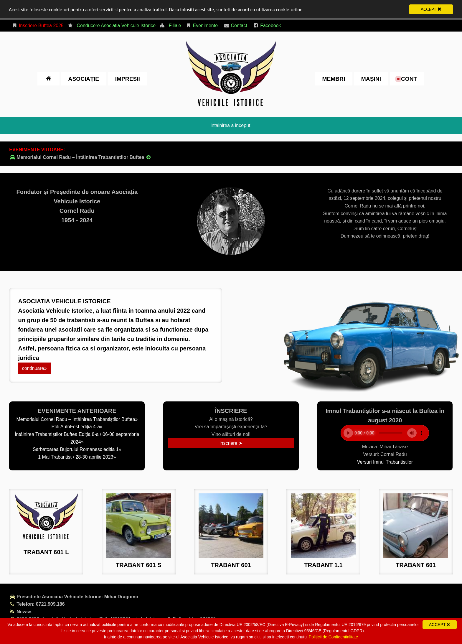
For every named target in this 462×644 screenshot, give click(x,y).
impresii (127, 78)
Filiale (175, 25)
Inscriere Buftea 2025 (37, 25)
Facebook (267, 25)
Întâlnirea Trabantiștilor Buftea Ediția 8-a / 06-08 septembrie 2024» (77, 438)
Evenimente (202, 25)
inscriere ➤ (231, 443)
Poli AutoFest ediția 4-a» (77, 426)
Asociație (83, 78)
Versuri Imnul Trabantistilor (385, 461)
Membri (333, 78)
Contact (235, 25)
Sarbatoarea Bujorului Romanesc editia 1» (77, 449)
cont (407, 78)
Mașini (371, 78)
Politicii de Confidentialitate (333, 637)
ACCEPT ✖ (431, 9)
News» (20, 611)
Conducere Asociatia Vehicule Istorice (116, 25)
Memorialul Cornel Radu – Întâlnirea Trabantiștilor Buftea (80, 157)
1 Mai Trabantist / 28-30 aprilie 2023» (77, 456)
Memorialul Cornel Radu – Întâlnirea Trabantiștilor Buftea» (77, 419)
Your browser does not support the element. (385, 433)
